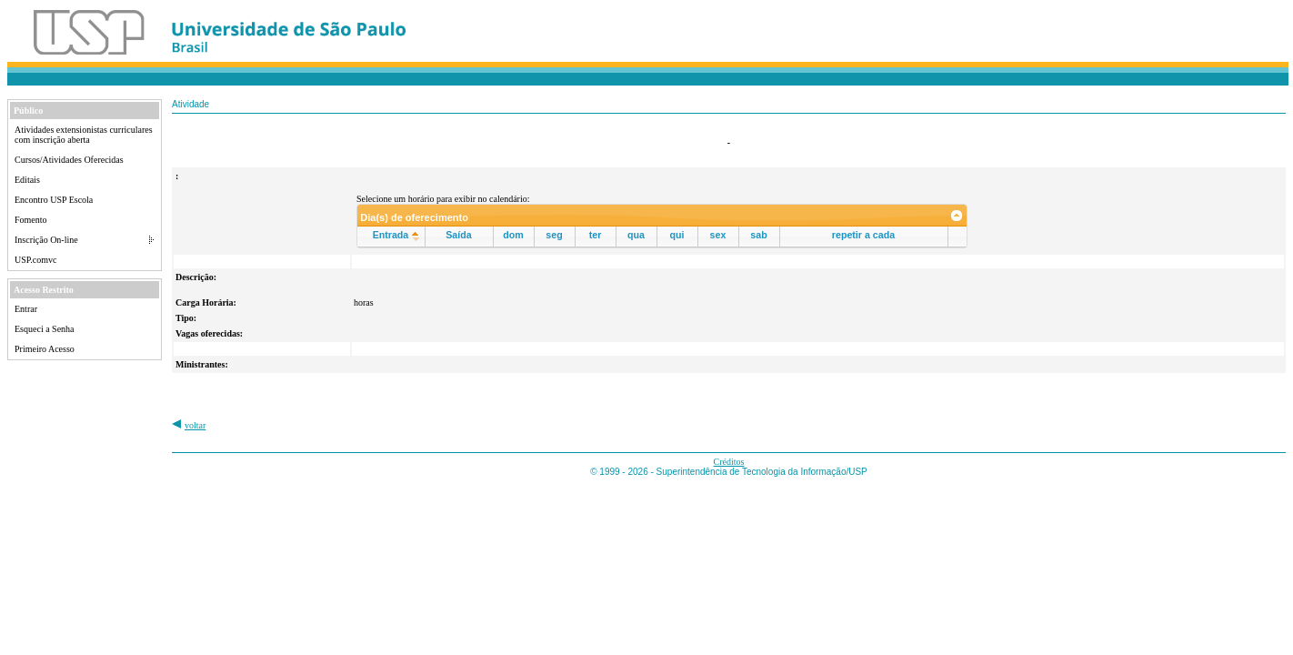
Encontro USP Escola (54, 200)
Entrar (26, 309)
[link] (957, 216)
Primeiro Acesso (45, 349)
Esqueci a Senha (45, 329)
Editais (27, 180)
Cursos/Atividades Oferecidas (69, 160)
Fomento (31, 220)
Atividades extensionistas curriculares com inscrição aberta (84, 135)
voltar (195, 425)
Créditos (729, 462)
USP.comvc (35, 260)
